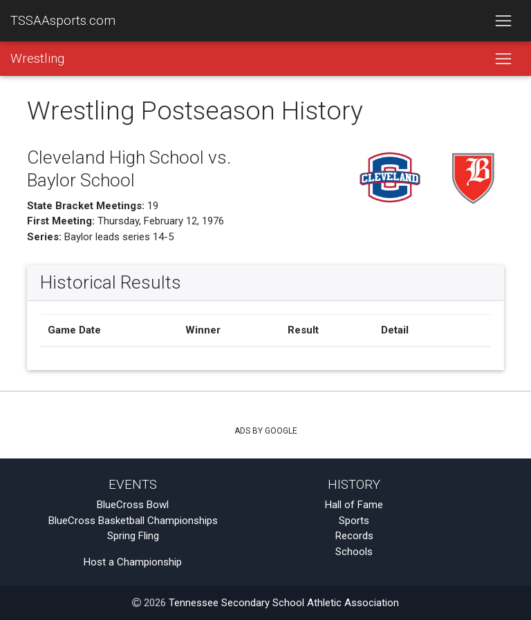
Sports (354, 520)
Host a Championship (133, 562)
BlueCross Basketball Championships (133, 520)
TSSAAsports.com (62, 20)
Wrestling (37, 58)
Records (354, 536)
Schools (354, 551)
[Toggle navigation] (503, 20)
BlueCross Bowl (133, 504)
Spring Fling (133, 536)
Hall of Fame (354, 504)
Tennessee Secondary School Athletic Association (284, 603)
